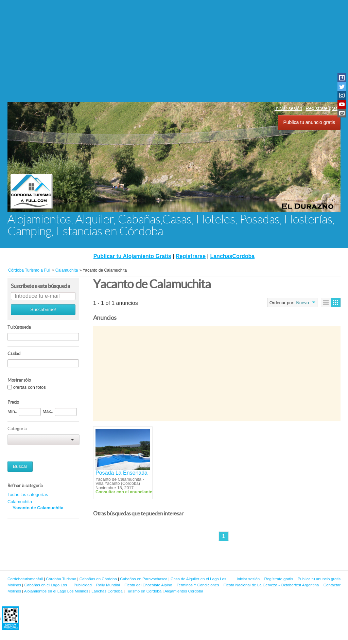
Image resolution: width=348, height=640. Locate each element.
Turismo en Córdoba (143, 591)
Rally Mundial (108, 585)
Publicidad (82, 585)
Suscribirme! (43, 309)
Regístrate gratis (323, 108)
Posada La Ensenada (121, 473)
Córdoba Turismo (61, 579)
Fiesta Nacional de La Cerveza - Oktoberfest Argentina (271, 585)
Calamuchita (19, 501)
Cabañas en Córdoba (98, 579)
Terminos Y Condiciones (198, 585)
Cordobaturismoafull (25, 579)
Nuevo (302, 302)
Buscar (20, 466)
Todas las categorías (27, 494)
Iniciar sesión (288, 108)
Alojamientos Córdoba (183, 591)
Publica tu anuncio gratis (309, 122)
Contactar (332, 585)
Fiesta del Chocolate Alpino (148, 585)
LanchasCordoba (232, 256)
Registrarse (191, 256)
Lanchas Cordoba (107, 591)
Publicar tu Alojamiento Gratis (132, 256)
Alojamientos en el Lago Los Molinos (56, 591)
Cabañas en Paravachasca (143, 579)
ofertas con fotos (29, 387)
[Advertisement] (174, 50)
